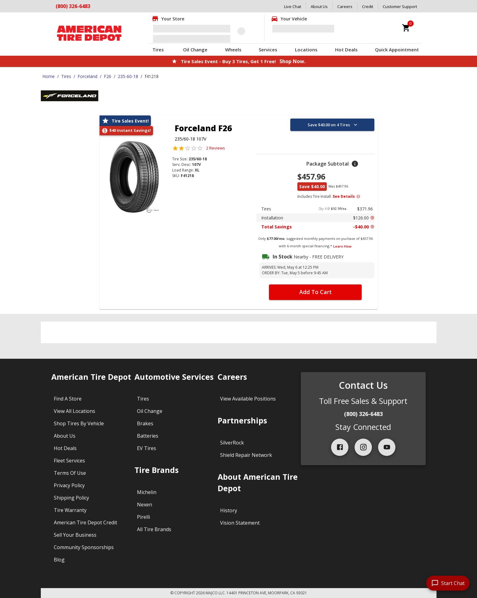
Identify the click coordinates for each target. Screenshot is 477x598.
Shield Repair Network (246, 455)
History (228, 510)
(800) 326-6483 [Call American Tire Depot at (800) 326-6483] (73, 6)
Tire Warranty (70, 510)
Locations (306, 49)
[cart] (406, 28)
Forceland (87, 76)
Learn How (342, 246)
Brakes (145, 423)
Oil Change (195, 49)
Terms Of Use (70, 473)
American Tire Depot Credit (85, 522)
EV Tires (146, 448)
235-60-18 (128, 76)
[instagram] (363, 447)
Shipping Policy (71, 497)
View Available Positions (248, 398)
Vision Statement (240, 522)
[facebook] (339, 447)
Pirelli (143, 517)
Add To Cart (315, 292)
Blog (59, 559)
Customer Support (400, 6)
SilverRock (232, 442)
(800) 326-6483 (363, 414)
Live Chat (292, 6)
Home (48, 76)
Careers (344, 6)
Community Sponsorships (84, 547)
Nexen (144, 504)
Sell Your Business (75, 534)
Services (268, 49)
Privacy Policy (69, 485)
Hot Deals (346, 49)
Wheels (233, 49)
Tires (158, 49)
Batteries (147, 435)
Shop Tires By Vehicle (79, 423)
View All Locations (74, 411)
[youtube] (386, 447)
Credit (367, 6)
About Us (319, 6)
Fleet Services (69, 460)
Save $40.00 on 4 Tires (333, 125)
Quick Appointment (397, 49)
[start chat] (448, 583)
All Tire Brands (154, 529)
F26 (107, 76)
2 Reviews (215, 148)
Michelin (146, 492)
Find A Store (68, 398)
